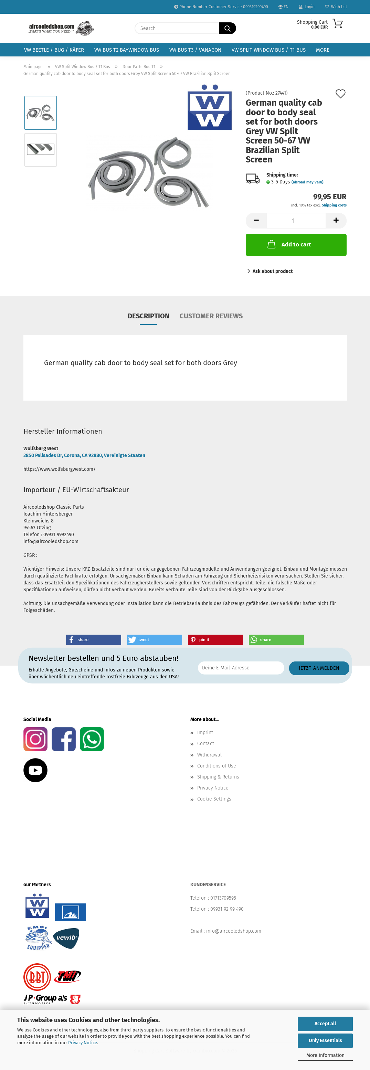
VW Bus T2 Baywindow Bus (126, 50)
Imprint (205, 732)
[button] (256, 221)
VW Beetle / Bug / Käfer (54, 50)
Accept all (325, 1024)
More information (325, 1055)
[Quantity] (296, 221)
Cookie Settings (214, 799)
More (322, 50)
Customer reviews (211, 316)
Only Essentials (325, 1040)
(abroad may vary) (308, 182)
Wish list (336, 6)
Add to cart (288, 244)
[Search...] (227, 28)
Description (148, 316)
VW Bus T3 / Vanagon (195, 50)
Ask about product (273, 271)
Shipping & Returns (218, 777)
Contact (205, 743)
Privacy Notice (82, 1042)
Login (307, 6)
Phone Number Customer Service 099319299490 (221, 6)
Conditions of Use (216, 766)
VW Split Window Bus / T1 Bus (269, 50)
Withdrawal (209, 755)
